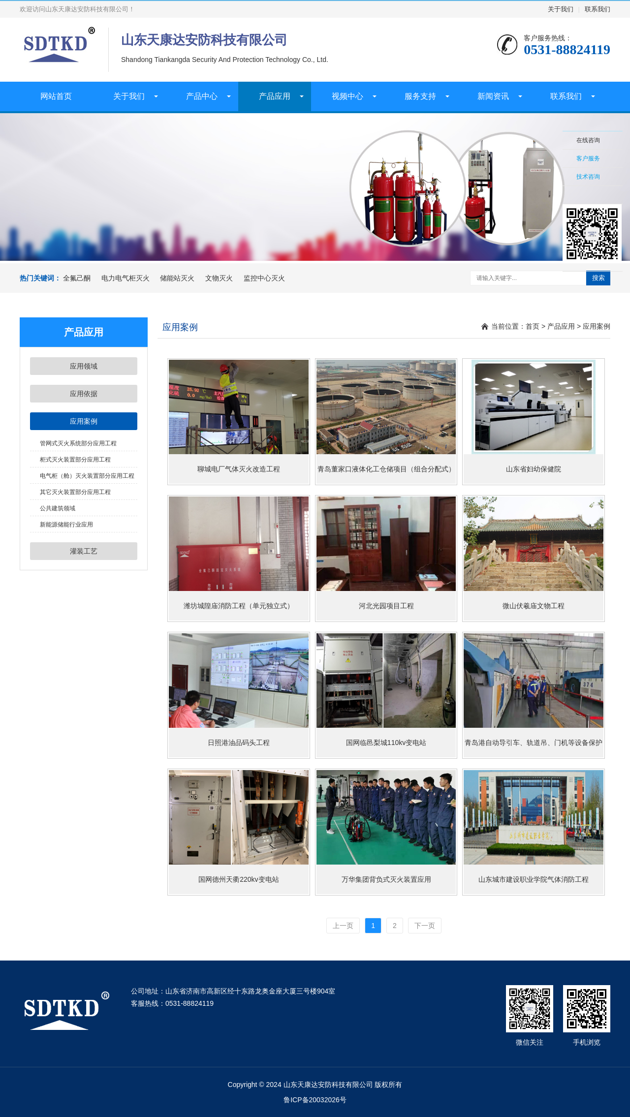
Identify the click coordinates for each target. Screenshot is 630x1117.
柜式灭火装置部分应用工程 (75, 459)
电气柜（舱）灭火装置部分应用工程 (87, 475)
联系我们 (597, 9)
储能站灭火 (177, 278)
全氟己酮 (77, 278)
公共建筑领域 (57, 508)
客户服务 (588, 158)
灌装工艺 (83, 551)
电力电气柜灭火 (125, 278)
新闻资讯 (493, 96)
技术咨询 (588, 176)
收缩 (550, 185)
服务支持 (420, 96)
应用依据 (83, 394)
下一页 (424, 926)
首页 (532, 326)
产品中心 (202, 96)
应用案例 (83, 421)
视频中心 (347, 96)
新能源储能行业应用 (66, 524)
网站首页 (56, 96)
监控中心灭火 (264, 278)
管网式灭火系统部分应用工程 (78, 443)
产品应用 (274, 96)
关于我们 (560, 9)
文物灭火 (219, 278)
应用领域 (83, 366)
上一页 (343, 926)
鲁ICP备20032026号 (315, 1100)
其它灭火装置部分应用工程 (75, 492)
